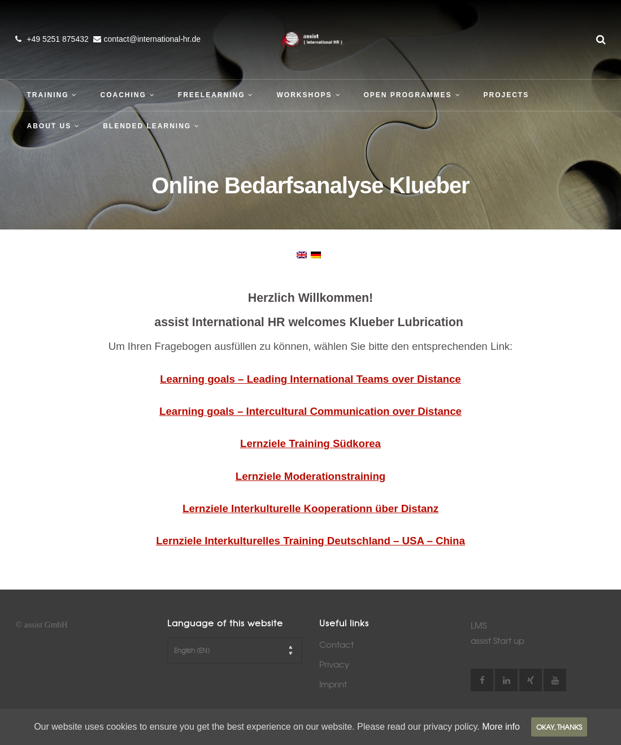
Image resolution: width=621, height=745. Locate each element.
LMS (479, 625)
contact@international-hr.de (152, 39)
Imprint (333, 684)
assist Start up (497, 640)
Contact (336, 644)
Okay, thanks (559, 727)
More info (501, 726)
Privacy (334, 664)
